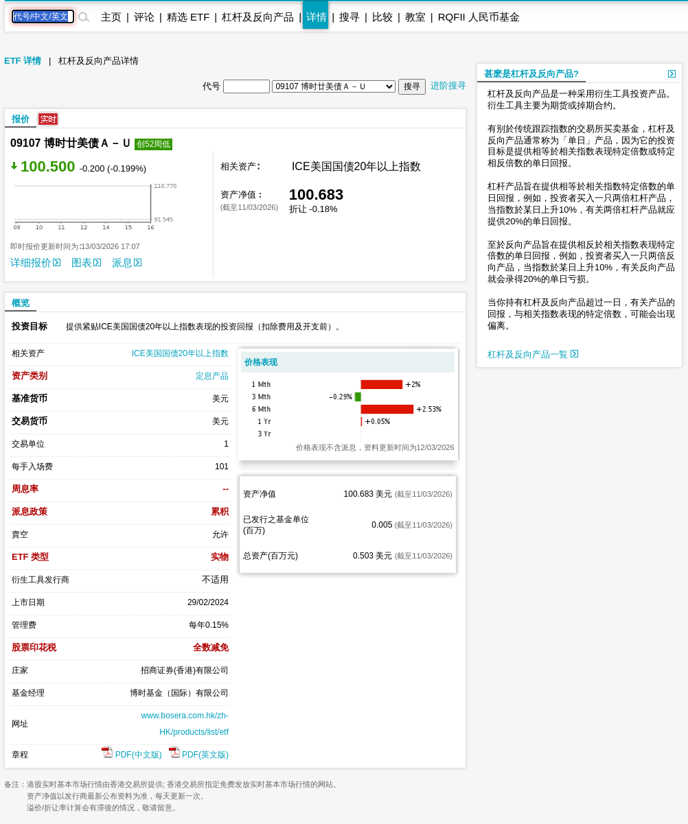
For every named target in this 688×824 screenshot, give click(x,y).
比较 (382, 17)
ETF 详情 (22, 61)
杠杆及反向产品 (258, 17)
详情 (316, 17)
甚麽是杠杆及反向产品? (531, 74)
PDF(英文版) (199, 755)
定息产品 (212, 376)
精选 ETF (188, 17)
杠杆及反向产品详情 (98, 61)
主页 (111, 17)
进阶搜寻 (448, 85)
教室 (415, 17)
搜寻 (349, 17)
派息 (126, 262)
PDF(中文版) (131, 755)
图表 (86, 262)
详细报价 (35, 262)
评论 (144, 17)
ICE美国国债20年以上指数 (180, 353)
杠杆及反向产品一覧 (533, 354)
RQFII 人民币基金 (479, 17)
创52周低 (153, 144)
